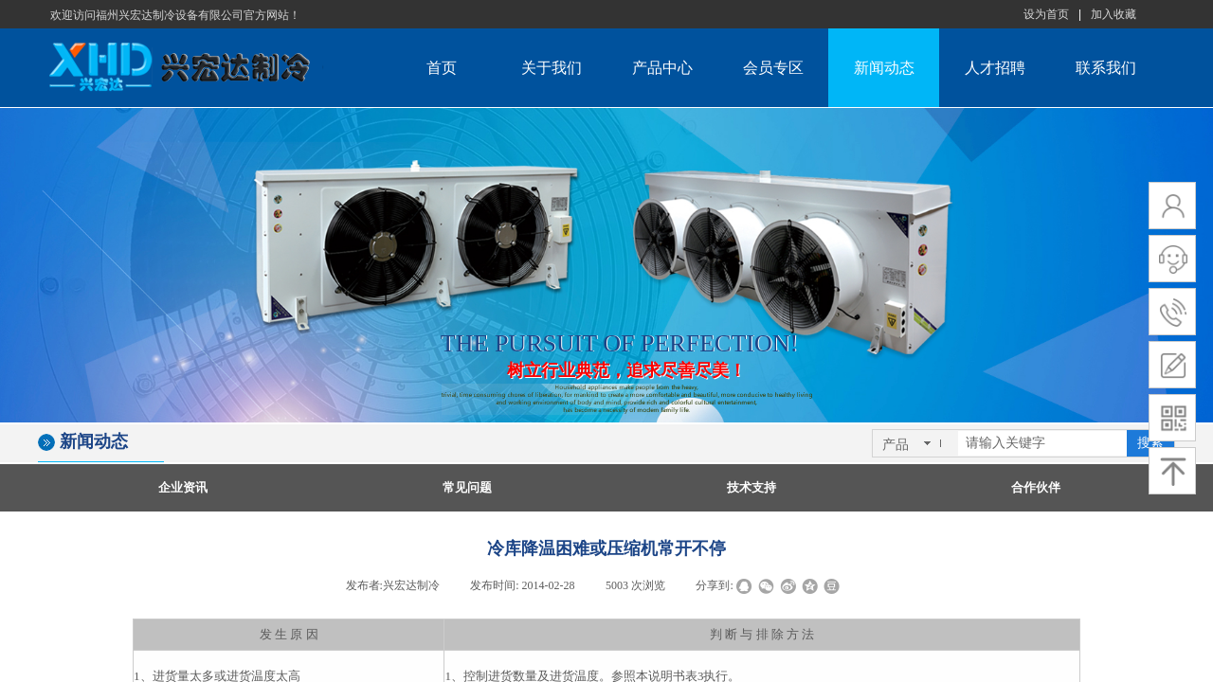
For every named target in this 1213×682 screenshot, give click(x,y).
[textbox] (1042, 443)
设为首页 (1046, 14)
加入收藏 (1113, 14)
